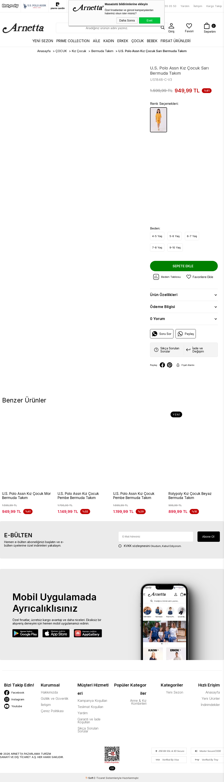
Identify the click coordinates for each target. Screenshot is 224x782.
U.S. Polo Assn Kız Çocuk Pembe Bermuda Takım (78, 496)
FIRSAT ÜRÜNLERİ (176, 41)
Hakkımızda (49, 697)
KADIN (108, 41)
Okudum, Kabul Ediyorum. (150, 550)
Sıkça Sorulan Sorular (87, 734)
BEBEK (152, 41)
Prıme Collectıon (73, 41)
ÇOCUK (137, 41)
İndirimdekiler (210, 709)
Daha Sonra (127, 20)
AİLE (96, 41)
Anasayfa (213, 697)
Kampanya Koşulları (92, 705)
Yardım (184, 6)
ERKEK (122, 41)
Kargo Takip (214, 6)
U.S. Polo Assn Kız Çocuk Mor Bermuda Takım (26, 496)
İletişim (198, 6)
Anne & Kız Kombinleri (138, 706)
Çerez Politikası (52, 715)
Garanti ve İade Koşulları (88, 725)
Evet (149, 20)
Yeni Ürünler (211, 703)
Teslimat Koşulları (90, 711)
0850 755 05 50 (166, 6)
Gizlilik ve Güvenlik (54, 703)
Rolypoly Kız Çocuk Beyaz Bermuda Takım (190, 496)
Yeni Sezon (174, 697)
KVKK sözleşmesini (137, 550)
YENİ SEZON (42, 41)
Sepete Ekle (183, 266)
